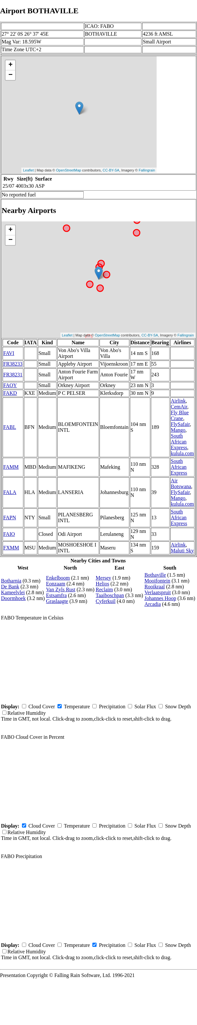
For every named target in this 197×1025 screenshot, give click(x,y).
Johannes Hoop (160, 598)
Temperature (77, 706)
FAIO (9, 534)
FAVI (8, 353)
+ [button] (10, 65)
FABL (9, 427)
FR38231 (13, 374)
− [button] (10, 75)
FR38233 (13, 364)
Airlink (178, 401)
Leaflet (28, 170)
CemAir (179, 406)
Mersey (103, 578)
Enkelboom (58, 578)
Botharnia (11, 580)
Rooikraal (154, 586)
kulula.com (182, 453)
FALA (9, 492)
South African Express (179, 441)
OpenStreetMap (68, 170)
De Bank (10, 586)
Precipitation (112, 706)
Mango (178, 430)
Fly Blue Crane (180, 415)
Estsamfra (56, 595)
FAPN (9, 517)
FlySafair (180, 424)
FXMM (11, 547)
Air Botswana (181, 483)
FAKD (10, 393)
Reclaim (104, 589)
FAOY (10, 385)
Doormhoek (13, 598)
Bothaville (155, 575)
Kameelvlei (13, 592)
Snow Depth (178, 706)
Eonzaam (56, 583)
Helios (102, 583)
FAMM (11, 467)
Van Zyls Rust (61, 589)
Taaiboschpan (110, 595)
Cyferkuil (105, 601)
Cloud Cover (41, 706)
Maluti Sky (182, 550)
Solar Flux (145, 706)
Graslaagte (57, 601)
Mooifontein (157, 580)
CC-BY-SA (111, 170)
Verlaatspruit (157, 592)
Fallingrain (147, 170)
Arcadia (152, 604)
